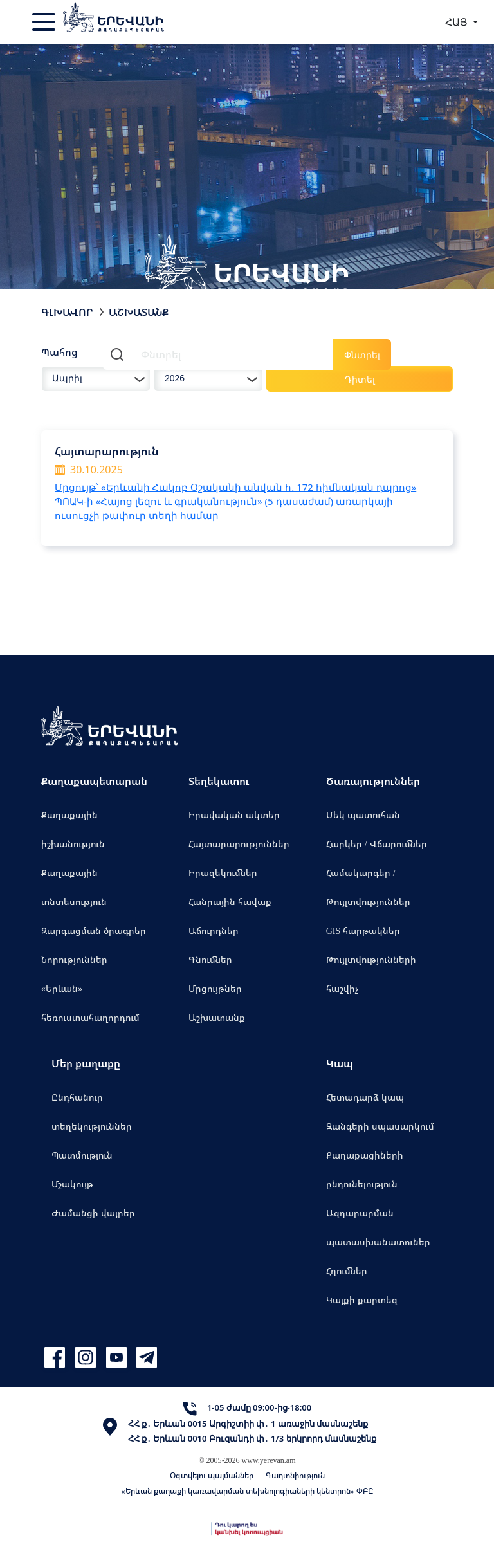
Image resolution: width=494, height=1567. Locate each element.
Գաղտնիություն (295, 1475)
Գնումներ (210, 959)
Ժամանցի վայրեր (93, 1213)
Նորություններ (74, 959)
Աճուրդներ (213, 930)
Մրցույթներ (215, 988)
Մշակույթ (72, 1184)
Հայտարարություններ (238, 844)
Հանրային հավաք (229, 901)
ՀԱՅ (457, 22)
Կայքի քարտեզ (362, 1300)
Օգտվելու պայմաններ (211, 1475)
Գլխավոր (67, 312)
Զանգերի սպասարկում (380, 1126)
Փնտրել (362, 355)
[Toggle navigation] (45, 21)
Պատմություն (82, 1155)
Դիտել (360, 379)
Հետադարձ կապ (365, 1097)
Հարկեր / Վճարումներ (376, 844)
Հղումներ (346, 1271)
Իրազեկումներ (222, 872)
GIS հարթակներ (363, 930)
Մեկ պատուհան (363, 815)
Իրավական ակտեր (234, 815)
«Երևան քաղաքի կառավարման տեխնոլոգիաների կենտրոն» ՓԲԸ (247, 1490)
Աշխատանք (216, 1017)
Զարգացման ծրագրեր (93, 930)
